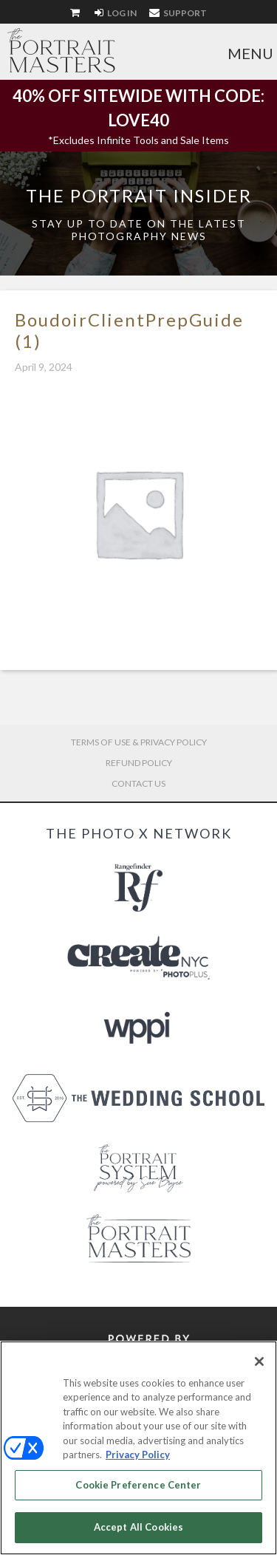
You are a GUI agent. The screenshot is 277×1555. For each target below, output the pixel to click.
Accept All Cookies (138, 1527)
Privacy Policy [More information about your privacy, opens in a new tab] (138, 1454)
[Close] (259, 1361)
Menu (250, 53)
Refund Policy (139, 762)
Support (178, 12)
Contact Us (138, 783)
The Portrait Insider (139, 195)
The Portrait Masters (61, 50)
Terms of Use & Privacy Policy (139, 742)
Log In (116, 12)
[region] (138, 1448)
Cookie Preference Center (138, 1485)
